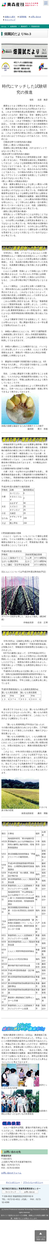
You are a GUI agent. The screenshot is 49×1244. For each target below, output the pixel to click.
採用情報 (22, 17)
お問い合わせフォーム (11, 1173)
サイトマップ (10, 20)
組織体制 (13, 26)
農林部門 (24, 26)
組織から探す (10, 17)
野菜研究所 (35, 26)
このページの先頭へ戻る (40, 1238)
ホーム (3, 26)
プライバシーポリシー (33, 1182)
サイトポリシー (13, 1182)
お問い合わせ (36, 17)
